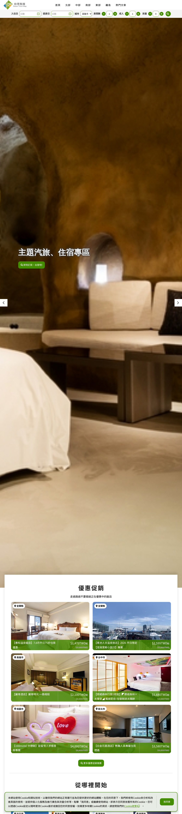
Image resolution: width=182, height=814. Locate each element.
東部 (98, 5)
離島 (108, 5)
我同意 (166, 801)
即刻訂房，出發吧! (31, 265)
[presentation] (3, 302)
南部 (88, 5)
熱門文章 (121, 5)
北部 (68, 5)
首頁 (57, 5)
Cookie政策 (132, 806)
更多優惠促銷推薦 (91, 763)
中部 (78, 5)
